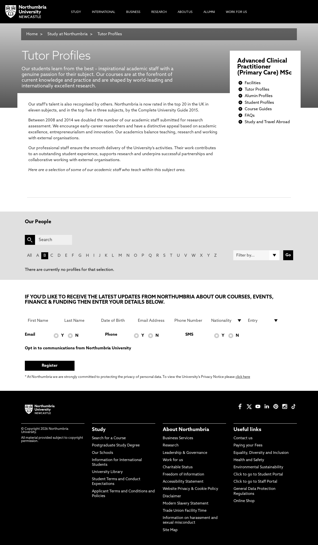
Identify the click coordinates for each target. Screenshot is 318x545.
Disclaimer (172, 496)
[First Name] (43, 321)
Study (99, 429)
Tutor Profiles (109, 34)
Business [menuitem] (133, 12)
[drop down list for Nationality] (226, 321)
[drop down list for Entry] (263, 321)
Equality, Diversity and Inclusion (261, 453)
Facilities (253, 83)
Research (171, 445)
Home (32, 34)
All (29, 256)
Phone (111, 335)
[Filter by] (256, 255)
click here (243, 377)
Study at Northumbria (67, 34)
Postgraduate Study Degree (116, 445)
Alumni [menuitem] (209, 12)
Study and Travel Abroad (267, 122)
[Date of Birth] (116, 321)
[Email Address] (153, 321)
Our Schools (102, 453)
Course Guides (258, 109)
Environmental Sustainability (258, 467)
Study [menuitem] (76, 12)
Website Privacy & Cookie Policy (190, 489)
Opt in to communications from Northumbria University (78, 348)
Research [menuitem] (159, 12)
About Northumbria (186, 429)
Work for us (173, 460)
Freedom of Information (183, 474)
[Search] (53, 240)
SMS (189, 335)
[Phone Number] (190, 321)
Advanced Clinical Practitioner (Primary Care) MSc (264, 67)
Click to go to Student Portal (258, 474)
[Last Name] (80, 321)
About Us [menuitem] (185, 12)
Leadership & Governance (185, 453)
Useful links (247, 429)
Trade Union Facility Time (184, 511)
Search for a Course (109, 438)
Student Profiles (259, 103)
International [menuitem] (103, 12)
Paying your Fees (248, 445)
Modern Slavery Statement (185, 504)
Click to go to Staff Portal (255, 482)
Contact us (243, 438)
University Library (107, 472)
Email (30, 335)
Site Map (170, 530)
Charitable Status (178, 467)
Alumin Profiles (259, 96)
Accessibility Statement (183, 482)
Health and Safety (249, 460)
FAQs (250, 116)
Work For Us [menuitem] (236, 12)
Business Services (178, 438)
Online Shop (244, 501)
